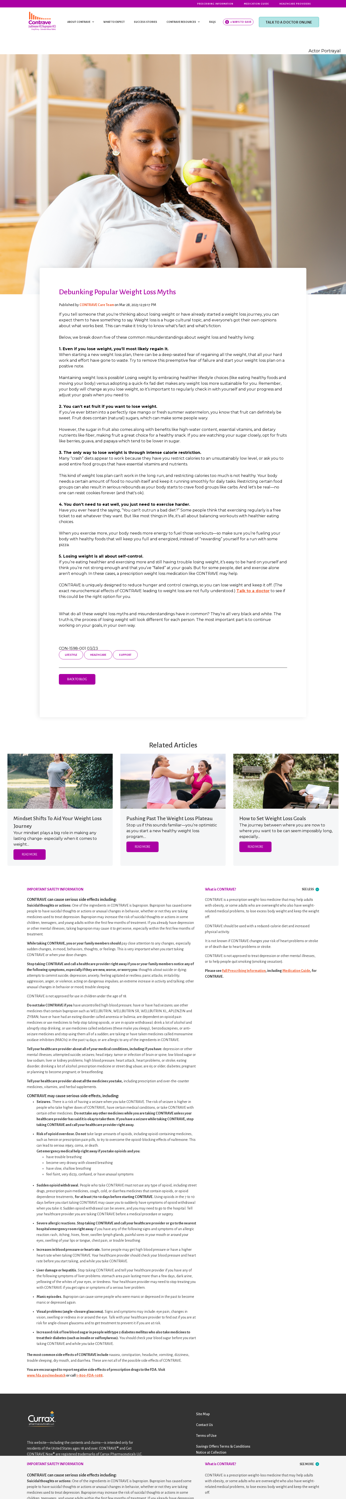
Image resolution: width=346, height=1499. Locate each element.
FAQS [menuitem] (212, 21)
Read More (29, 854)
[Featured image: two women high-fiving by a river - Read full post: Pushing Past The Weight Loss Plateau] (173, 781)
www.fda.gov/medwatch (46, 1375)
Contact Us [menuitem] (204, 1425)
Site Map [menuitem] (203, 1414)
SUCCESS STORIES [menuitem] (145, 21)
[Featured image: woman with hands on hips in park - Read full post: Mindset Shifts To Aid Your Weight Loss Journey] (60, 781)
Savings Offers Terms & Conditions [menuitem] (223, 1446)
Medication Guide (296, 971)
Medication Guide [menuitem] (256, 4)
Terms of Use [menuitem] (206, 1436)
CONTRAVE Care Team (97, 305)
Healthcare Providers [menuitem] (295, 4)
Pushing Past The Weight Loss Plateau (169, 818)
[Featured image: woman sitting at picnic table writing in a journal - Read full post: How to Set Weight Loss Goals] (286, 781)
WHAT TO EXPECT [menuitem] (114, 21)
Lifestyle (71, 654)
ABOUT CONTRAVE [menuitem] (78, 21)
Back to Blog (77, 679)
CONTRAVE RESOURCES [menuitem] (181, 21)
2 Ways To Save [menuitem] (240, 21)
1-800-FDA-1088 (89, 1375)
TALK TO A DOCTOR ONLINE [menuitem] (289, 22)
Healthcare (98, 654)
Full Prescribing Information (244, 971)
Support (125, 654)
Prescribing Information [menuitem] (215, 4)
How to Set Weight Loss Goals (272, 818)
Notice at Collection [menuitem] (211, 1452)
